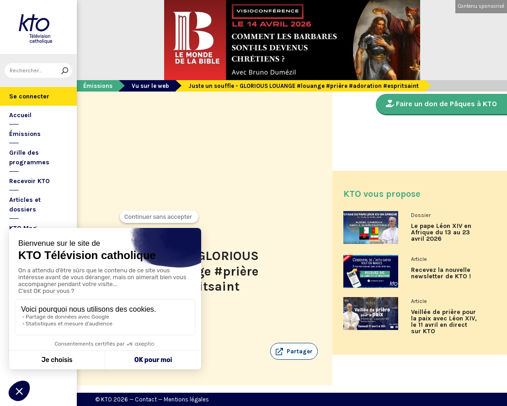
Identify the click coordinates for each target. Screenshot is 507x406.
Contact (146, 399)
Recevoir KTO (29, 181)
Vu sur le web (150, 85)
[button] (294, 351)
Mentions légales (186, 399)
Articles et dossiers (25, 204)
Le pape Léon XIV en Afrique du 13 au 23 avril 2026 (441, 232)
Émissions (25, 134)
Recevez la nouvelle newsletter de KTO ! (441, 273)
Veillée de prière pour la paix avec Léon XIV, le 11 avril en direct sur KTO (444, 322)
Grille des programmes (29, 157)
